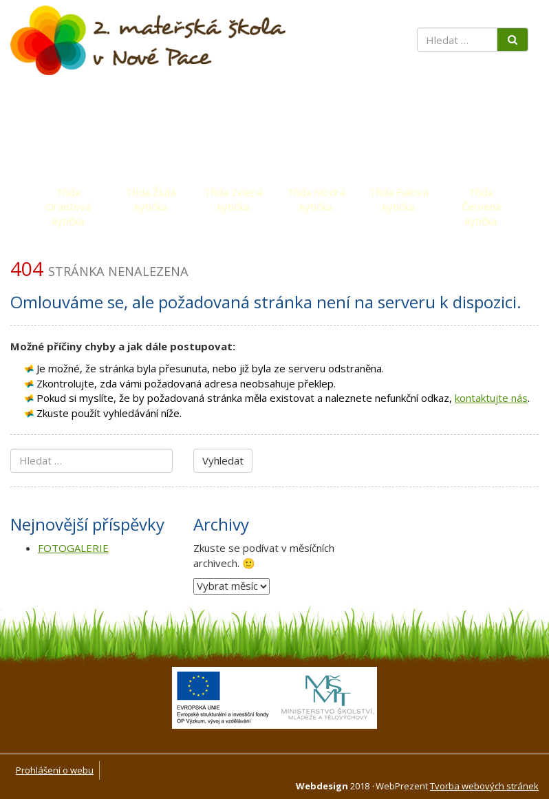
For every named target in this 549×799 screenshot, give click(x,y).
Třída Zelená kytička (233, 195)
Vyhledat (223, 460)
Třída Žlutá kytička (150, 195)
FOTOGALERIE (73, 548)
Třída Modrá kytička (316, 195)
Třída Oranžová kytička (68, 195)
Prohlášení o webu (55, 770)
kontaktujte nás (491, 398)
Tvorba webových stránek (484, 786)
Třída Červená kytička (481, 195)
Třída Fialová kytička (399, 195)
